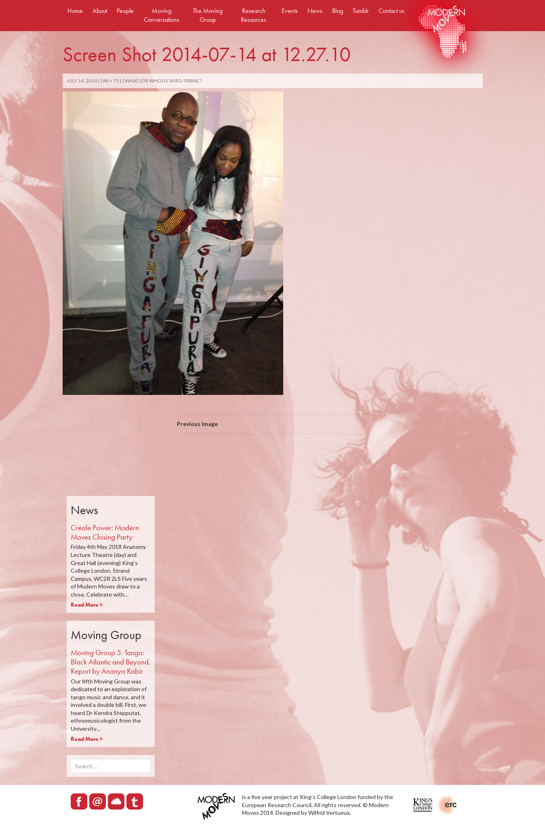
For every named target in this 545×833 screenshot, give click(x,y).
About (100, 10)
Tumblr (361, 10)
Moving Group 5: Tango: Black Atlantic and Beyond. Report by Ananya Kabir (110, 661)
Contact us (391, 10)
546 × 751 (111, 81)
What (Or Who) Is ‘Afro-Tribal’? (163, 81)
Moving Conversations (161, 15)
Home (75, 10)
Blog (337, 10)
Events (290, 10)
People (125, 10)
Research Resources (253, 15)
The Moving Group (208, 15)
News (314, 10)
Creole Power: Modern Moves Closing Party (105, 532)
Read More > (87, 604)
